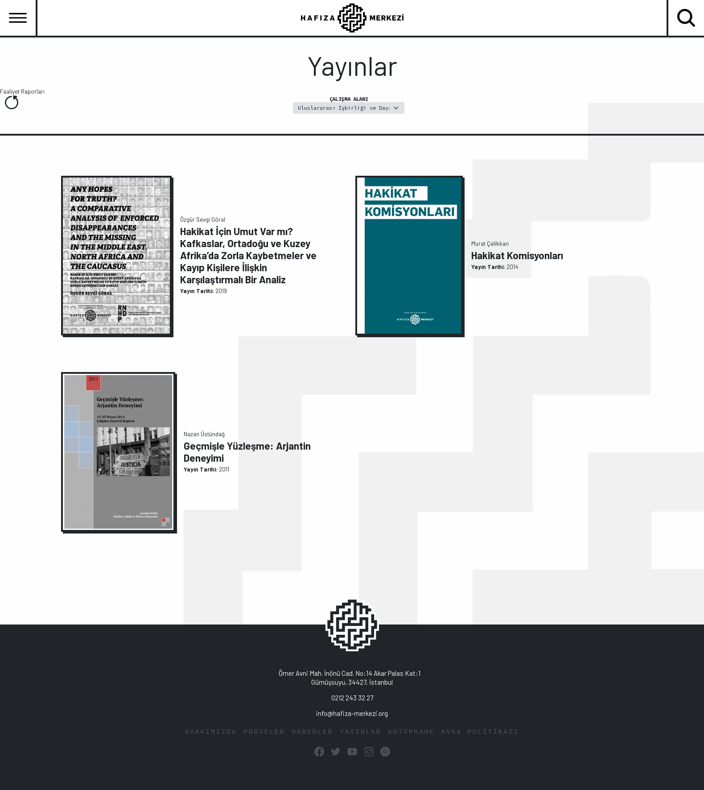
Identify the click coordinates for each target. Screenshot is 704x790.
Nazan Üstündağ (204, 434)
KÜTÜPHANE (411, 732)
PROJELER (264, 732)
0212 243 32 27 (352, 698)
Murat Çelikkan (490, 243)
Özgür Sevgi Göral (202, 219)
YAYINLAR (360, 732)
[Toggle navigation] (18, 18)
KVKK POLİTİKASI (480, 732)
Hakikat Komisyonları (517, 255)
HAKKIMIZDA (211, 732)
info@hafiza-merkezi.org (352, 713)
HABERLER (312, 732)
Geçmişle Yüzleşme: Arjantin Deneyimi (247, 451)
